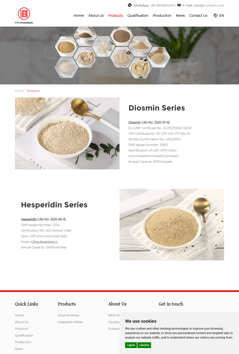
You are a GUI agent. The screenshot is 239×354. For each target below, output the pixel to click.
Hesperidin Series (54, 204)
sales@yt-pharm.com (208, 5)
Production (162, 16)
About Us (96, 16)
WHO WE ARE (118, 315)
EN (219, 16)
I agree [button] (131, 345)
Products (115, 16)
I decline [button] (144, 345)
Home (79, 16)
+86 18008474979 (162, 5)
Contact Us (198, 16)
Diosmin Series (156, 107)
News (180, 16)
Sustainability (117, 329)
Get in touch (171, 304)
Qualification (137, 16)
